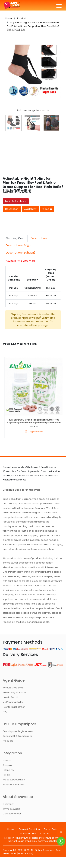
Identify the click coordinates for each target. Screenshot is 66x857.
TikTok (6, 775)
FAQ (5, 711)
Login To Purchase (15, 201)
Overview (8, 804)
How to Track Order (14, 707)
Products (8, 741)
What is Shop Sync (13, 687)
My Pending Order (13, 702)
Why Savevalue (11, 809)
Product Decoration (14, 779)
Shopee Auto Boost (14, 784)
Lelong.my (8, 770)
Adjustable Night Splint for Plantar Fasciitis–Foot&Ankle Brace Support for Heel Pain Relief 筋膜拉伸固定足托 (33, 26)
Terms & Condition (29, 829)
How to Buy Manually (14, 692)
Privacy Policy (28, 833)
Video (47, 209)
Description (11, 209)
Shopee (7, 765)
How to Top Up (11, 697)
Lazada (7, 760)
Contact (44, 833)
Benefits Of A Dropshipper (17, 736)
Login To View (35, 431)
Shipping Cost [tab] (15, 238)
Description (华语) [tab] (18, 245)
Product (21, 18)
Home (8, 18)
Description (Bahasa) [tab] (20, 253)
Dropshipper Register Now (18, 731)
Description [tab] (39, 238)
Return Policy (51, 829)
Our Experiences (12, 813)
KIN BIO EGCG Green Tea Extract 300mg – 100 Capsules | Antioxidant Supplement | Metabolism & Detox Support (35, 422)
